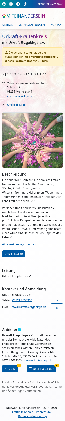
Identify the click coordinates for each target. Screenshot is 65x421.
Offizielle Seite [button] (13, 254)
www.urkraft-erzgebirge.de (41, 360)
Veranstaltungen (32, 25)
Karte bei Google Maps (20, 96)
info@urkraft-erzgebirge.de (28, 307)
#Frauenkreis (10, 244)
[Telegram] (18, 4)
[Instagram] (11, 4)
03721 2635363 (22, 300)
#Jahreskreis (28, 244)
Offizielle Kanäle (22, 412)
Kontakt (57, 25)
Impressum (43, 412)
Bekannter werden (49, 4)
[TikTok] (25, 4)
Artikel (7, 25)
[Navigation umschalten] (58, 15)
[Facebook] (4, 4)
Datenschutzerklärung (32, 416)
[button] (57, 301)
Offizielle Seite (16, 105)
